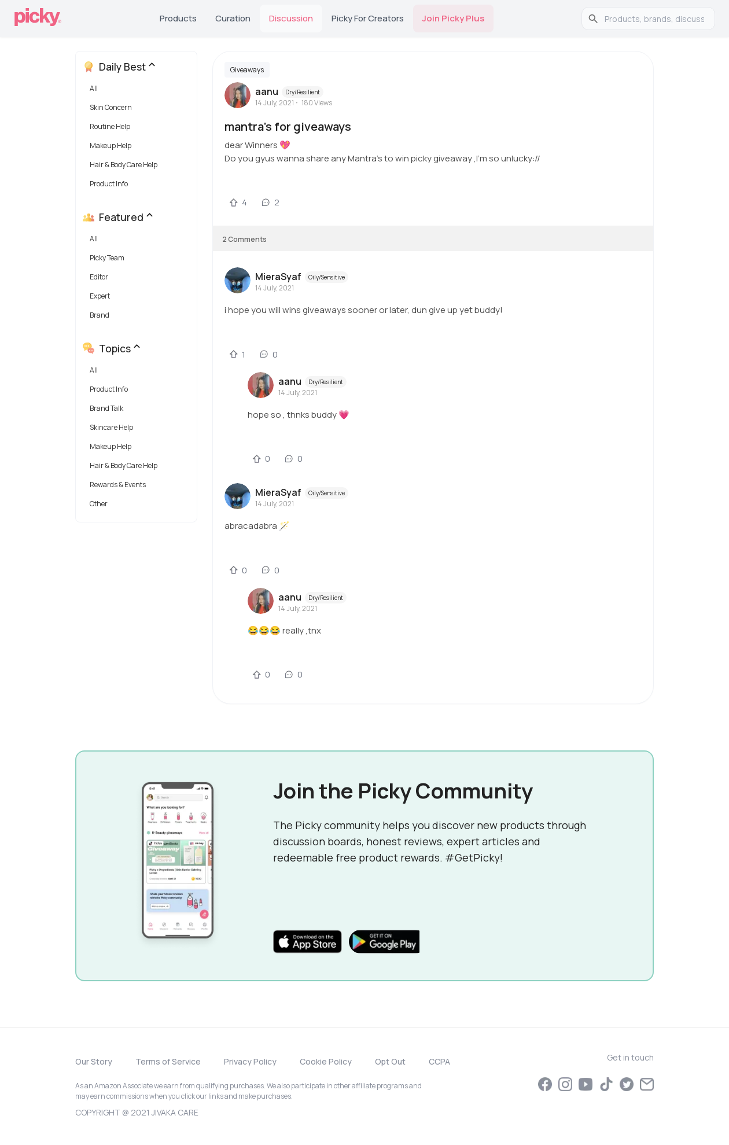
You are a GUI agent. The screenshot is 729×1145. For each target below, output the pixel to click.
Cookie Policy (326, 1061)
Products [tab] (178, 18)
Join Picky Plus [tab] (453, 18)
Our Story (93, 1061)
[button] (138, 91)
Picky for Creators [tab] (368, 18)
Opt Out (390, 1061)
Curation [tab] (233, 18)
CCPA (439, 1061)
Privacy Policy (250, 1061)
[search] (654, 18)
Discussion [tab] (291, 18)
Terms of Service (168, 1061)
